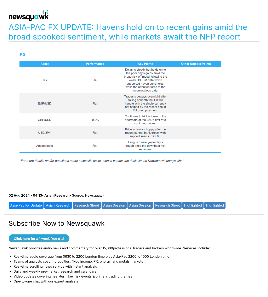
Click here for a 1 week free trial (39, 239)
